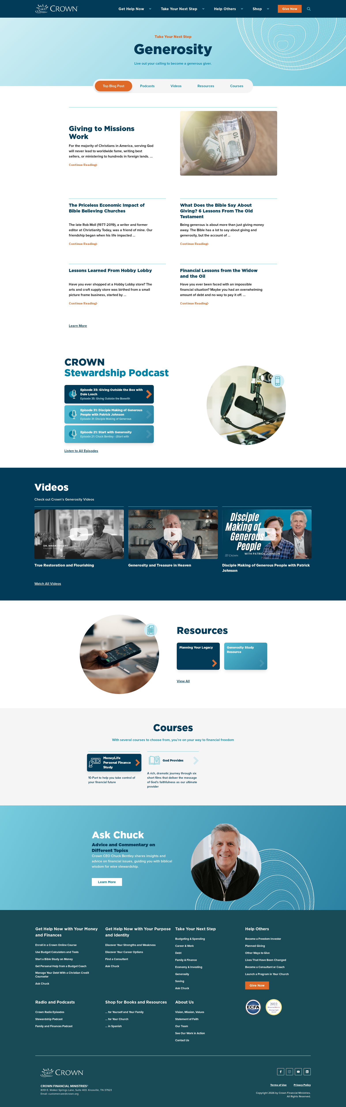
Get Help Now (131, 8)
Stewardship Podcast (48, 1019)
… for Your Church (116, 1019)
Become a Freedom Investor (263, 939)
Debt (178, 953)
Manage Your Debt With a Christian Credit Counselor (62, 974)
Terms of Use (278, 1085)
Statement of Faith (187, 1019)
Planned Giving (255, 946)
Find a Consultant (116, 959)
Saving (179, 981)
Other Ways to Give (257, 953)
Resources (205, 85)
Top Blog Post (113, 85)
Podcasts (147, 85)
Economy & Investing (188, 967)
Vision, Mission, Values (189, 1012)
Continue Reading (82, 164)
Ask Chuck (42, 983)
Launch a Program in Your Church (267, 974)
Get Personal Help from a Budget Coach (60, 966)
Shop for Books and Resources (136, 1002)
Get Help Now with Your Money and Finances (66, 932)
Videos (176, 85)
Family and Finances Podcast (53, 1026)
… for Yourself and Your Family (124, 1012)
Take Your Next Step (179, 8)
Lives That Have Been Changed (265, 960)
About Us (184, 1002)
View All (183, 681)
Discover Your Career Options (124, 952)
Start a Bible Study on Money (54, 959)
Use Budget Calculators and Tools (57, 952)
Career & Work (184, 946)
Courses (236, 85)
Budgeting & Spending (190, 939)
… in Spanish (113, 1026)
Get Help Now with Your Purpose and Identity (138, 932)
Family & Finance (186, 960)
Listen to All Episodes (81, 450)
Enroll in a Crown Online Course (56, 945)
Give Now (289, 9)
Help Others (225, 8)
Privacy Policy (302, 1085)
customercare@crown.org (63, 1094)
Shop (257, 8)
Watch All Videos (47, 583)
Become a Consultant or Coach (265, 967)
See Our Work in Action (190, 1033)
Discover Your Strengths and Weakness (130, 945)
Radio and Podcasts (55, 1002)
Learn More (78, 325)
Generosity (182, 974)
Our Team (181, 1026)
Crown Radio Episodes (49, 1012)
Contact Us (182, 1040)
